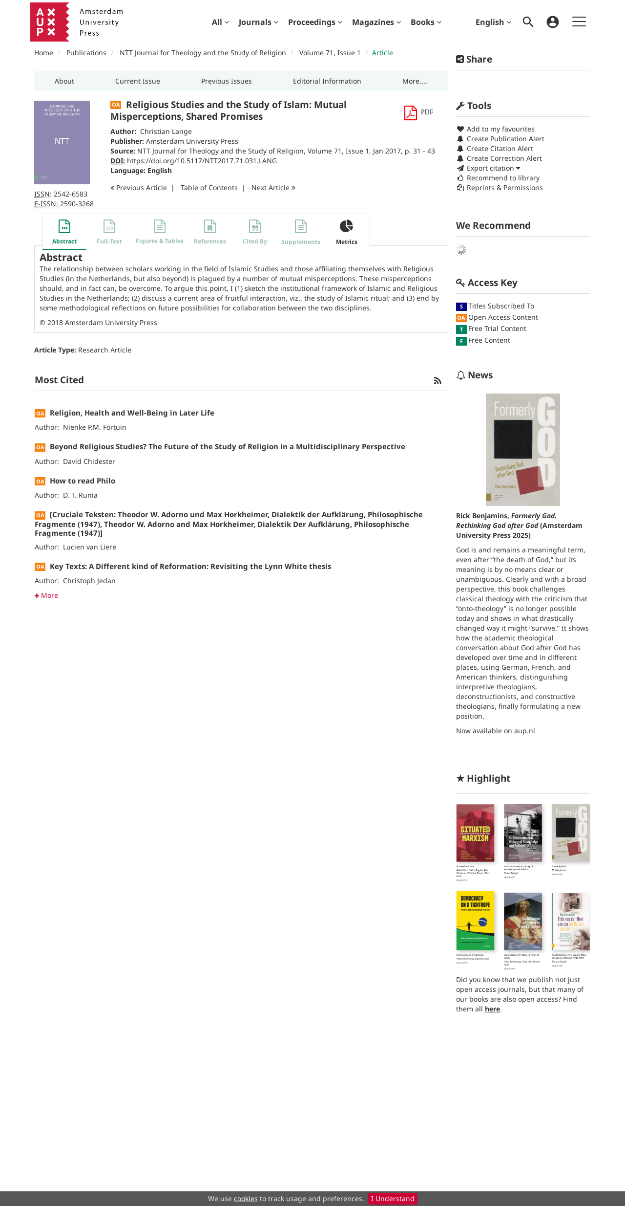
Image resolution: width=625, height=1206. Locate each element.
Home (43, 52)
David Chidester (89, 461)
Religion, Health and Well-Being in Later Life (132, 412)
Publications (86, 52)
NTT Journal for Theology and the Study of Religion (203, 52)
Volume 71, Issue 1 (331, 52)
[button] (64, 81)
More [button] (46, 595)
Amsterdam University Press (192, 141)
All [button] (220, 22)
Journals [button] (258, 22)
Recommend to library (498, 177)
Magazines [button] (376, 22)
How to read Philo (82, 480)
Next (273, 187)
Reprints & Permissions (499, 187)
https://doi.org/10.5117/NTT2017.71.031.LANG (202, 160)
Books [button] (426, 22)
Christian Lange (166, 131)
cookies (246, 1198)
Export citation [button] (488, 168)
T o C (209, 187)
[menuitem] (220, 22)
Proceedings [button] (315, 22)
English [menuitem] (493, 22)
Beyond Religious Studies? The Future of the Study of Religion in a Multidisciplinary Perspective (227, 446)
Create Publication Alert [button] (500, 138)
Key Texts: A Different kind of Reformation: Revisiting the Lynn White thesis (190, 566)
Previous (138, 187)
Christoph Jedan (89, 580)
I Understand (393, 1198)
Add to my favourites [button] (495, 128)
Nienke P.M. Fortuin (94, 427)
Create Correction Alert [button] (499, 158)
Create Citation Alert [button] (494, 148)
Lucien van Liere (89, 546)
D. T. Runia (80, 495)
